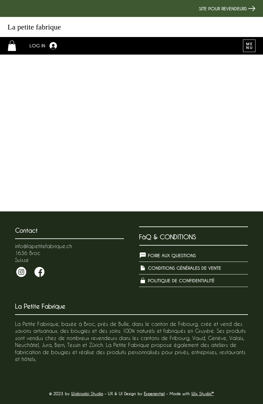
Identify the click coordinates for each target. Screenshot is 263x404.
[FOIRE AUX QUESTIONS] (193, 255)
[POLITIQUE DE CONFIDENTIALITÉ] (193, 280)
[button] (12, 45)
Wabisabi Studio (87, 393)
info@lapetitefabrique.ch (43, 246)
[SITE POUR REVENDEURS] (225, 8)
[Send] (21, 272)
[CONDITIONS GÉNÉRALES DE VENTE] (193, 268)
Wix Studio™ (202, 393)
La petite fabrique (34, 27)
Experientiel (154, 393)
